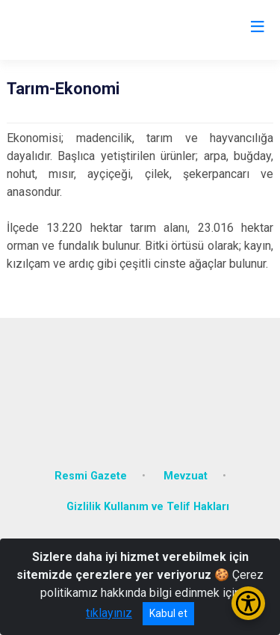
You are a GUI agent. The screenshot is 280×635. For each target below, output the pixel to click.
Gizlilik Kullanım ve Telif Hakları (147, 506)
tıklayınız (109, 613)
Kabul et (168, 613)
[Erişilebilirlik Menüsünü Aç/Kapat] (248, 603)
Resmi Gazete (91, 476)
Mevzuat (186, 476)
